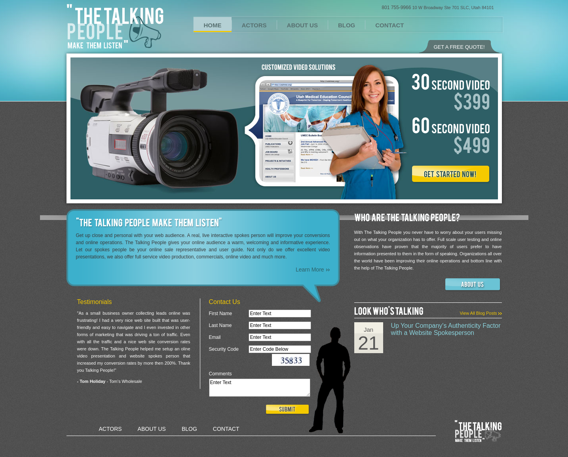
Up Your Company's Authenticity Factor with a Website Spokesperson (446, 329)
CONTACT (389, 25)
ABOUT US (302, 25)
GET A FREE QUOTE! (458, 47)
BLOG (346, 25)
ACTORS (254, 25)
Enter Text (259, 388)
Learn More (313, 269)
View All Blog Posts (481, 313)
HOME (213, 25)
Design (196, 442)
